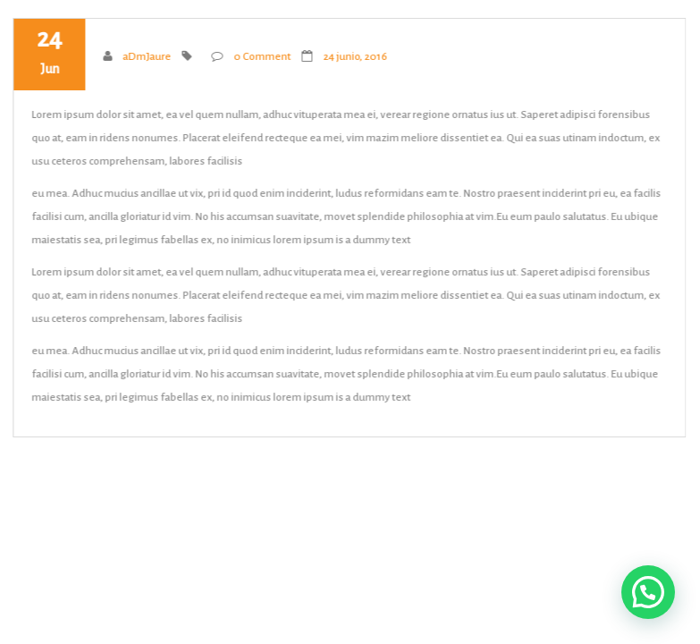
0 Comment (262, 57)
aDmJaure (146, 57)
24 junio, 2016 (355, 57)
